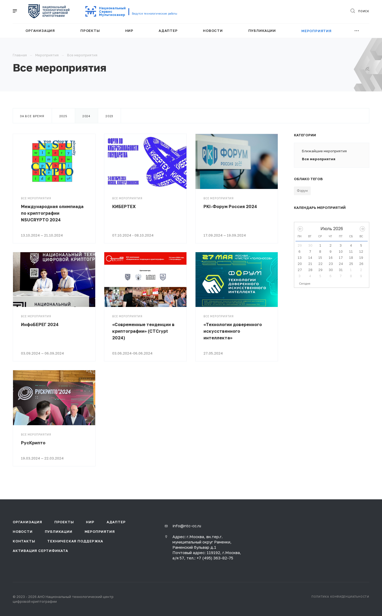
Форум (302, 191)
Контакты (24, 541)
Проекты (64, 522)
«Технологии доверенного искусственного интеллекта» (232, 331)
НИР (90, 522)
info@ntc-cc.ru (186, 525)
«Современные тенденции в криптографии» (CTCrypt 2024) (143, 331)
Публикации (58, 531)
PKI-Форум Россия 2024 (230, 206)
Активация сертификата (40, 551)
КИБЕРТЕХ (124, 206)
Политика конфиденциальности (340, 596)
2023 (109, 116)
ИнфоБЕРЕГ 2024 (40, 324)
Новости (23, 531)
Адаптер (116, 522)
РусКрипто (33, 442)
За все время (32, 116)
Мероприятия (100, 531)
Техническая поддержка (75, 541)
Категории (305, 135)
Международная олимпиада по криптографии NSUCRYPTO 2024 (52, 213)
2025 (63, 116)
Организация (27, 522)
